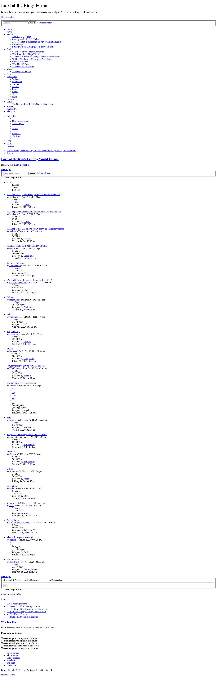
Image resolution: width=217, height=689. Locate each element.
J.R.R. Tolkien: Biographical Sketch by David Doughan (36, 42)
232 (14, 400)
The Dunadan (13, 559)
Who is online (8, 622)
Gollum (10, 297)
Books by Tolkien (20, 61)
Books (9, 49)
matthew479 (29, 427)
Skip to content (8, 17)
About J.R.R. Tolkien (21, 37)
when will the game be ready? (20, 537)
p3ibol (12, 488)
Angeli (26, 410)
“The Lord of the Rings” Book (25, 54)
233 (14, 403)
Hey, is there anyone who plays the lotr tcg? (26, 366)
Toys (14, 94)
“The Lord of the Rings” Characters (28, 52)
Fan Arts (10, 99)
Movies (10, 69)
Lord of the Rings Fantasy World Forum (30, 159)
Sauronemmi (15, 265)
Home (9, 29)
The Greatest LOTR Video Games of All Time (32, 104)
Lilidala (12, 197)
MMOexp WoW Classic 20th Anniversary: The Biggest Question (35, 229)
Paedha (27, 552)
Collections (12, 76)
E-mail (10, 469)
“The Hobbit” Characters (23, 66)
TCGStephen (15, 368)
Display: (12, 580)
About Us (11, 111)
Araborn (13, 471)
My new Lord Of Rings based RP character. (26, 503)
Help (9, 314)
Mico (11, 505)
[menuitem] (20, 121)
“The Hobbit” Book (21, 64)
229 (14, 393)
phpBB (15, 670)
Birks (26, 273)
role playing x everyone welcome (21, 383)
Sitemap (10, 106)
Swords (15, 86)
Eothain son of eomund (19, 522)
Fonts (14, 89)
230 (14, 395)
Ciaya (12, 454)
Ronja (26, 479)
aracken (12, 540)
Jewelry (15, 84)
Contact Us (12, 109)
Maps (14, 96)
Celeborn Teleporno (18, 282)
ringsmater (14, 300)
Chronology (17, 44)
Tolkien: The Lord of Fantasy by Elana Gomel (32, 59)
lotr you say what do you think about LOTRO (27, 434)
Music (15, 91)
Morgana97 (14, 351)
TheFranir (13, 317)
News (9, 32)
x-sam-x (17, 165)
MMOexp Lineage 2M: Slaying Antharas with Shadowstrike (33, 194)
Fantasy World (13, 520)
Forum (10, 74)
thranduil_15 (15, 437)
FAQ (9, 417)
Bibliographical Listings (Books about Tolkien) (33, 47)
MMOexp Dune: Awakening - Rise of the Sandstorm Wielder (34, 211)
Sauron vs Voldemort (16, 263)
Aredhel (25, 165)
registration (12, 486)
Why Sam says (13, 331)
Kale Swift (14, 562)
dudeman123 (29, 530)
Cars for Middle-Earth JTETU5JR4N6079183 (27, 246)
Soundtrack (17, 81)
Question (11, 451)
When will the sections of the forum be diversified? (29, 280)
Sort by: (32, 580)
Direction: (53, 580)
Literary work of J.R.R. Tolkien (26, 39)
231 (14, 398)
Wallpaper (16, 79)
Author (10, 34)
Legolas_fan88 (16, 420)
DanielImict (29, 256)
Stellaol (12, 231)
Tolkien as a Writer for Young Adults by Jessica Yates (36, 57)
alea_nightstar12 (31, 569)
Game (9, 101)
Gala (11, 248)
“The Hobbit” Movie (21, 71)
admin (26, 290)
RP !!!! (10, 348)
